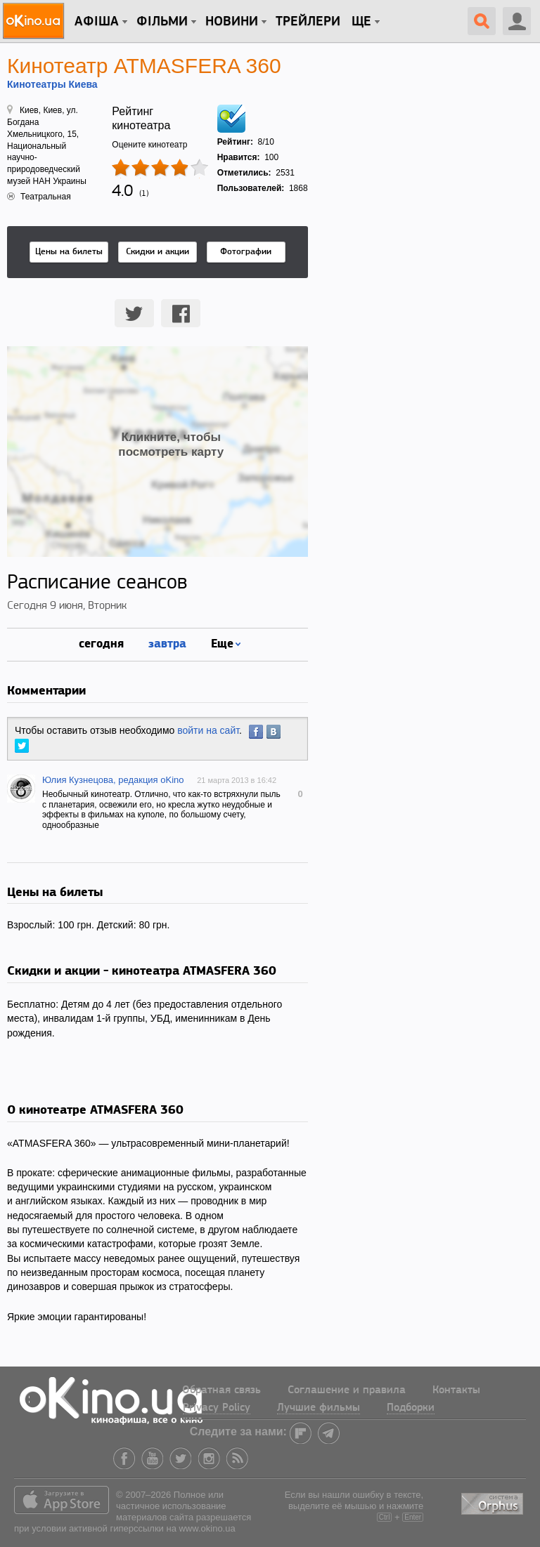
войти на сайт (208, 730)
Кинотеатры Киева (52, 84)
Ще (361, 22)
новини (231, 22)
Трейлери (308, 22)
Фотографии (245, 251)
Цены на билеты (69, 251)
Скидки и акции (157, 251)
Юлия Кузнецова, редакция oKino (113, 780)
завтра (167, 643)
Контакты (456, 1390)
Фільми (162, 22)
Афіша (97, 22)
